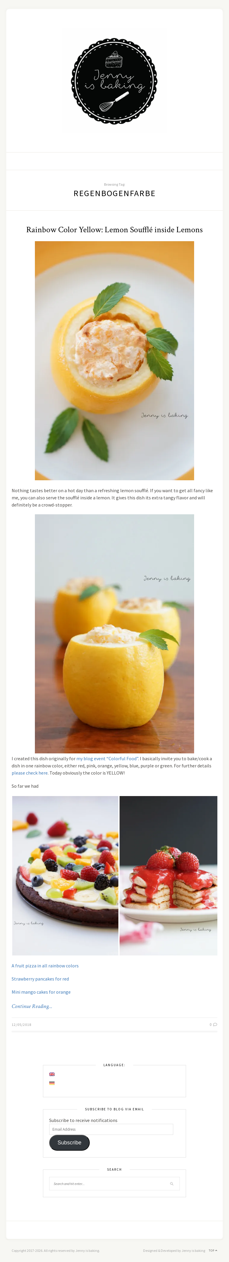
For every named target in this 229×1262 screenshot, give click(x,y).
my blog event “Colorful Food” (107, 758)
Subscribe (69, 1143)
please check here (30, 773)
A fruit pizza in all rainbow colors (45, 966)
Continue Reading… (32, 1006)
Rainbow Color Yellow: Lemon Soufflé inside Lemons (114, 229)
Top (213, 1250)
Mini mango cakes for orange (41, 992)
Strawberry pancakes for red (40, 979)
